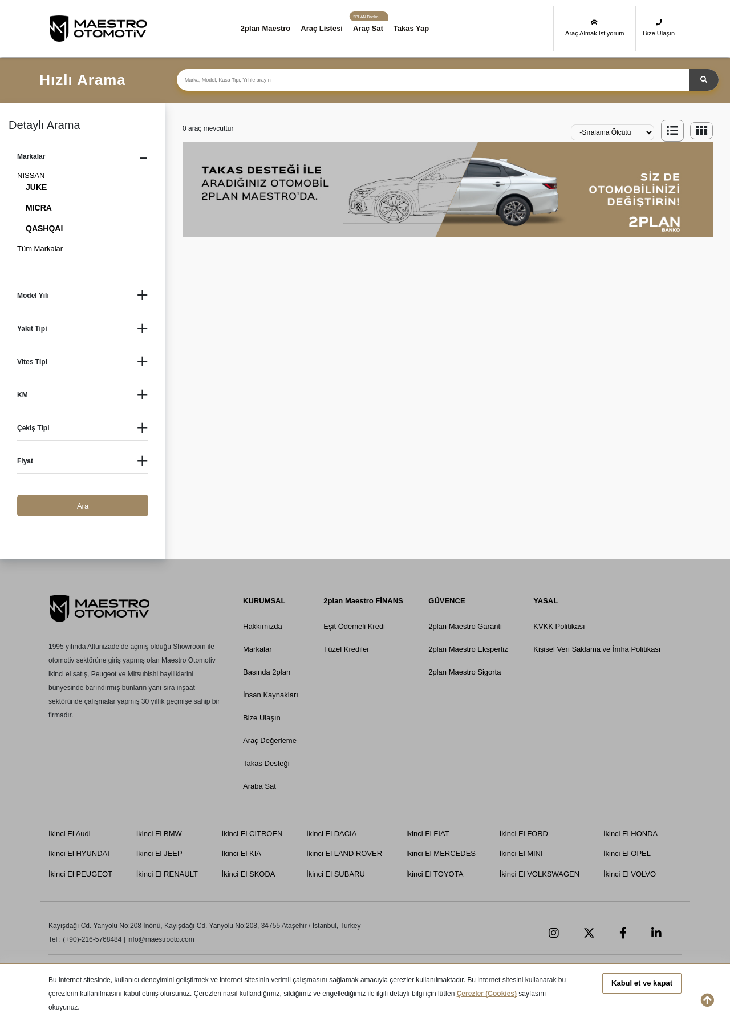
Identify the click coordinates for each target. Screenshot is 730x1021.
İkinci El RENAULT (167, 874)
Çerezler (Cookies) (487, 994)
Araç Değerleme (270, 740)
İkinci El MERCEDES (441, 853)
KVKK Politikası (559, 626)
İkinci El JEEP (159, 853)
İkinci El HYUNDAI (79, 853)
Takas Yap (411, 28)
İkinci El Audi (69, 833)
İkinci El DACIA (331, 833)
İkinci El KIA (241, 853)
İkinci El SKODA (248, 874)
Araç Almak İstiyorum (594, 28)
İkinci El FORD (524, 833)
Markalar (257, 649)
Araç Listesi (322, 28)
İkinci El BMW (159, 833)
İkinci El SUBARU (335, 874)
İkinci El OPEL (627, 853)
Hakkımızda (262, 626)
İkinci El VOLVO (629, 874)
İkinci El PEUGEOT (80, 874)
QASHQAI (44, 228)
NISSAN (30, 175)
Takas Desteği (266, 763)
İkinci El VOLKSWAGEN (539, 874)
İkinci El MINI (521, 853)
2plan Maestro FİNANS (363, 600)
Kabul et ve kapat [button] (641, 983)
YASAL (545, 600)
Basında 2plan (266, 672)
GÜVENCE (446, 600)
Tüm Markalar (40, 248)
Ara (82, 506)
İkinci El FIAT (427, 833)
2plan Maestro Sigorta (464, 672)
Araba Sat (259, 786)
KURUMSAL (264, 600)
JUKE (36, 187)
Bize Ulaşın (659, 28)
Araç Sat (368, 28)
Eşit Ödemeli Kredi (354, 626)
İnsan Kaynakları (270, 695)
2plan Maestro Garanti (465, 626)
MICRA (39, 207)
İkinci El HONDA (630, 833)
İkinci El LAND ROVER (344, 853)
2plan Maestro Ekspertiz (468, 649)
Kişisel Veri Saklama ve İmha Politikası (596, 649)
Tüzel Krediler (346, 649)
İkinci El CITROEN (252, 833)
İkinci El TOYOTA (434, 874)
